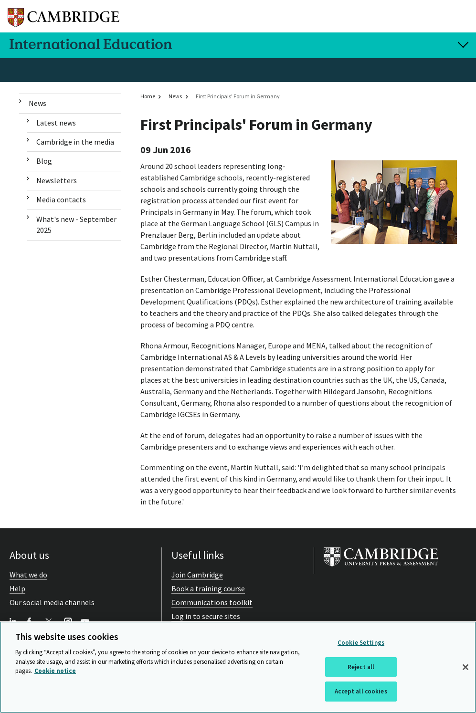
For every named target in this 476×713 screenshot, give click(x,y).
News (37, 103)
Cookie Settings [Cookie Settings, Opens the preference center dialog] (361, 643)
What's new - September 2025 (76, 224)
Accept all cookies (361, 691)
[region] (238, 667)
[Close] (465, 667)
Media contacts (61, 199)
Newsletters (56, 180)
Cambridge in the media (75, 142)
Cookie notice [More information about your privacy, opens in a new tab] (55, 671)
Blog (44, 161)
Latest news (56, 122)
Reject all (361, 667)
